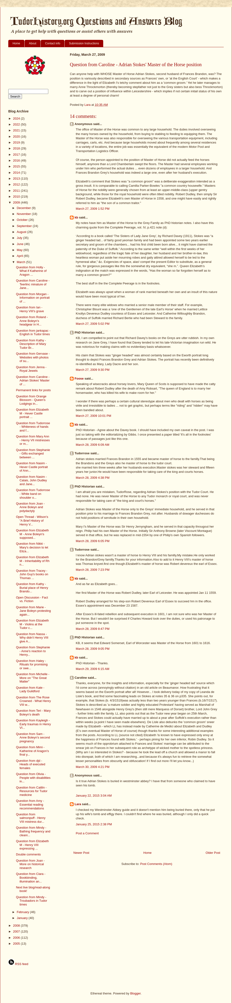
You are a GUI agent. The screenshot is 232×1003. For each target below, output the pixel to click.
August (22, 232)
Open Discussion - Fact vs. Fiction (32, 599)
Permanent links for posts (33, 390)
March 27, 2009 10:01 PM (93, 416)
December (24, 208)
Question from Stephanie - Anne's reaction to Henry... (33, 650)
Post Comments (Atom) (156, 864)
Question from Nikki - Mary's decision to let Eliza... (32, 547)
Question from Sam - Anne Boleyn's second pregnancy (33, 737)
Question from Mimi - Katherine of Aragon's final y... (32, 750)
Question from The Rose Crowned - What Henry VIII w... (33, 701)
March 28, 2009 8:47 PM (92, 629)
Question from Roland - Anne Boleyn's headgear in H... (32, 320)
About (32, 43)
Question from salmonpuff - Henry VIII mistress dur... (30, 818)
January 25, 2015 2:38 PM (94, 824)
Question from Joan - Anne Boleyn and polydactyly (30, 507)
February (23, 912)
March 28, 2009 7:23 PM (92, 569)
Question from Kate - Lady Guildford (30, 689)
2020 (17, 136)
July (20, 238)
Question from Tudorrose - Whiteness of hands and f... (33, 426)
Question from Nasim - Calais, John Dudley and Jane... (31, 480)
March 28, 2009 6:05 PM (92, 541)
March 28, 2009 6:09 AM (92, 444)
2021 (17, 130)
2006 (17, 937)
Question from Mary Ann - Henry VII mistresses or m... (33, 440)
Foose (79, 378)
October (23, 220)
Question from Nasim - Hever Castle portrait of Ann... (32, 466)
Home (16, 43)
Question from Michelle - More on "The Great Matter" (32, 677)
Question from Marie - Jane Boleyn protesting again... (33, 610)
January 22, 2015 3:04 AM (94, 795)
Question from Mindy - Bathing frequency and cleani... (33, 831)
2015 (17, 166)
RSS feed (18, 964)
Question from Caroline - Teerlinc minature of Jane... (32, 284)
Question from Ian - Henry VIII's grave (30, 309)
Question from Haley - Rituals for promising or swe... (32, 664)
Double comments (28, 854)
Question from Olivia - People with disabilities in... (33, 777)
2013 (17, 178)
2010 (17, 196)
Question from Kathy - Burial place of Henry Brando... (32, 587)
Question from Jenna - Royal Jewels (31, 369)
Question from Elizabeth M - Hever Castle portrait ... (32, 413)
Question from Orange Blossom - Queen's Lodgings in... (31, 400)
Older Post (213, 852)
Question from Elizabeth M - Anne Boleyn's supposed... (32, 534)
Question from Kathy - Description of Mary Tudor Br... (31, 344)
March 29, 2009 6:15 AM (92, 669)
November (24, 214)
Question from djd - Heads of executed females (30, 764)
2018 (17, 148)
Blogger (135, 993)
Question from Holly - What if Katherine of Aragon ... (31, 270)
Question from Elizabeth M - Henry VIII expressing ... (32, 844)
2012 (17, 184)
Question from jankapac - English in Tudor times (33, 332)
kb (76, 217)
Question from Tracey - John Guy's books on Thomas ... (32, 574)
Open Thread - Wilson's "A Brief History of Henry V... (32, 520)
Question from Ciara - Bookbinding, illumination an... (30, 877)
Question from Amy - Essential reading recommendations (30, 804)
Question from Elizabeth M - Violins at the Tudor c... (32, 624)
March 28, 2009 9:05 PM (92, 648)
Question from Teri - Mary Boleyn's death (33, 712)
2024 (17, 118)
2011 (17, 190)
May (20, 250)
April (20, 256)
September (25, 226)
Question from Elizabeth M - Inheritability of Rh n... (32, 560)
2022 (17, 124)
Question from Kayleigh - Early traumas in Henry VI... (33, 724)
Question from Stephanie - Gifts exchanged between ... (33, 453)
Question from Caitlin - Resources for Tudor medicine (31, 791)
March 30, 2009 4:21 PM (92, 767)
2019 (17, 142)
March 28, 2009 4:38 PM (92, 477)
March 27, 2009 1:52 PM (92, 208)
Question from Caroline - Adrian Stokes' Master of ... (32, 380)
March (21, 262)
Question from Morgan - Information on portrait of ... (32, 297)
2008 (17, 925)
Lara (78, 804)
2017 (17, 154)
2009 (17, 202)
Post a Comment (87, 833)
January (23, 918)
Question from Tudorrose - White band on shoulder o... (33, 493)
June (20, 244)
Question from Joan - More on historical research (30, 864)
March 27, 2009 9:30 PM (92, 369)
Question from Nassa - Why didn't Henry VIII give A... (32, 637)
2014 (17, 172)
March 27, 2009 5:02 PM (92, 323)
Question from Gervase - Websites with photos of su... (32, 357)
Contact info (52, 43)
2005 (17, 943)
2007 (17, 931)
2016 (17, 160)
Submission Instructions (84, 43)
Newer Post (81, 852)
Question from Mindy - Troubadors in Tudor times (31, 900)
